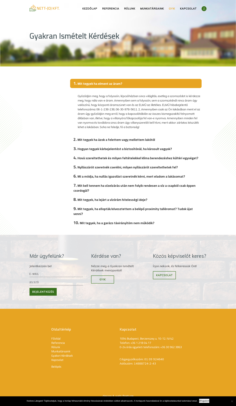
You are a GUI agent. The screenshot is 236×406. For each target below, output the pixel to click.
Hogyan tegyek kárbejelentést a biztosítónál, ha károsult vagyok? (122, 148)
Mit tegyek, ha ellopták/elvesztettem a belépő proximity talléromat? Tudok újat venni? (133, 211)
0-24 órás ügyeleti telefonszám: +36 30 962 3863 (151, 347)
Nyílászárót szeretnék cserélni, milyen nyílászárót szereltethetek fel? (125, 167)
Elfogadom (204, 401)
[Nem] (232, 401)
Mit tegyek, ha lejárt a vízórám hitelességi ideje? (110, 199)
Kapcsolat (188, 8)
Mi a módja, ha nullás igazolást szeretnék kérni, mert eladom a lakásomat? (129, 176)
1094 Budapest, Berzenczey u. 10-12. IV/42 (147, 338)
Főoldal (56, 338)
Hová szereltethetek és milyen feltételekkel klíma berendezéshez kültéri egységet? (135, 158)
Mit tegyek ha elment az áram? (97, 83)
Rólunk (129, 8)
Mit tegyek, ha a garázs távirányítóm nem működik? (113, 222)
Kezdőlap (89, 8)
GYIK (102, 279)
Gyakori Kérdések (62, 355)
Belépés (56, 366)
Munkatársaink (152, 8)
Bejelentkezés (43, 291)
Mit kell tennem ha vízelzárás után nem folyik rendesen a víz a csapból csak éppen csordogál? (134, 187)
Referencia (110, 8)
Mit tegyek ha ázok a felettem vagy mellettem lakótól (114, 139)
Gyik (172, 8)
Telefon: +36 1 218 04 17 (135, 342)
